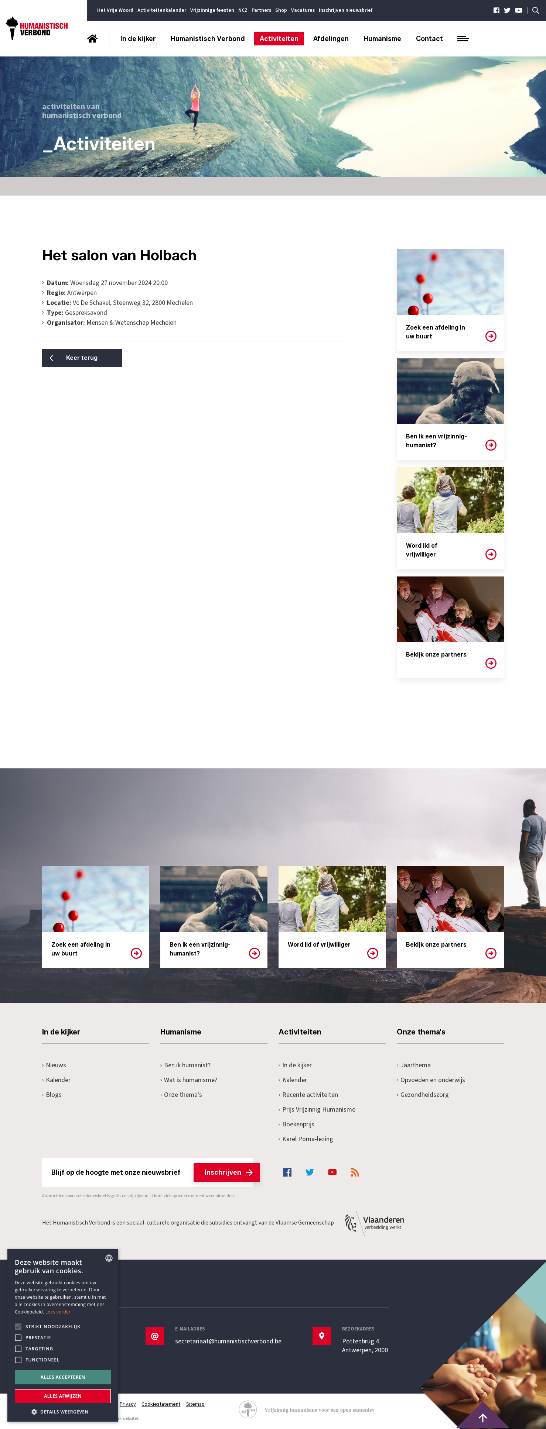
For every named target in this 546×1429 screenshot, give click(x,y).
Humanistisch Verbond (208, 39)
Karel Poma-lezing (306, 1139)
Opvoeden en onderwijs (431, 1080)
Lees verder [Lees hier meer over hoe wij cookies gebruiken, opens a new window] (58, 1312)
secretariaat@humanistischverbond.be (228, 1341)
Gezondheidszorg (423, 1094)
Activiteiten (279, 39)
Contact (429, 39)
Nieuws (54, 1065)
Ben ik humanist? (185, 1065)
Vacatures (303, 10)
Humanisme (382, 39)
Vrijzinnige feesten (212, 10)
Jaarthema (414, 1065)
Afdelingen (331, 39)
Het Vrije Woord (115, 10)
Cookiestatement (161, 1404)
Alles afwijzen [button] (63, 1396)
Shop (281, 10)
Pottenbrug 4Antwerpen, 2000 (365, 1346)
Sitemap (196, 1404)
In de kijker (138, 39)
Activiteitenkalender (161, 10)
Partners (261, 10)
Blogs (52, 1094)
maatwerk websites (120, 1418)
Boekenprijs (296, 1124)
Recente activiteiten (308, 1094)
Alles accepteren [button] (63, 1377)
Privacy (128, 1404)
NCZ (243, 10)
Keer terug (79, 357)
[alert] (62, 1335)
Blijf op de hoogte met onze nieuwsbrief (152, 1172)
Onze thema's (181, 1094)
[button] (63, 1411)
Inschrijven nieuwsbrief (345, 10)
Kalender (56, 1080)
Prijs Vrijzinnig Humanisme (317, 1109)
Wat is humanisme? (188, 1080)
